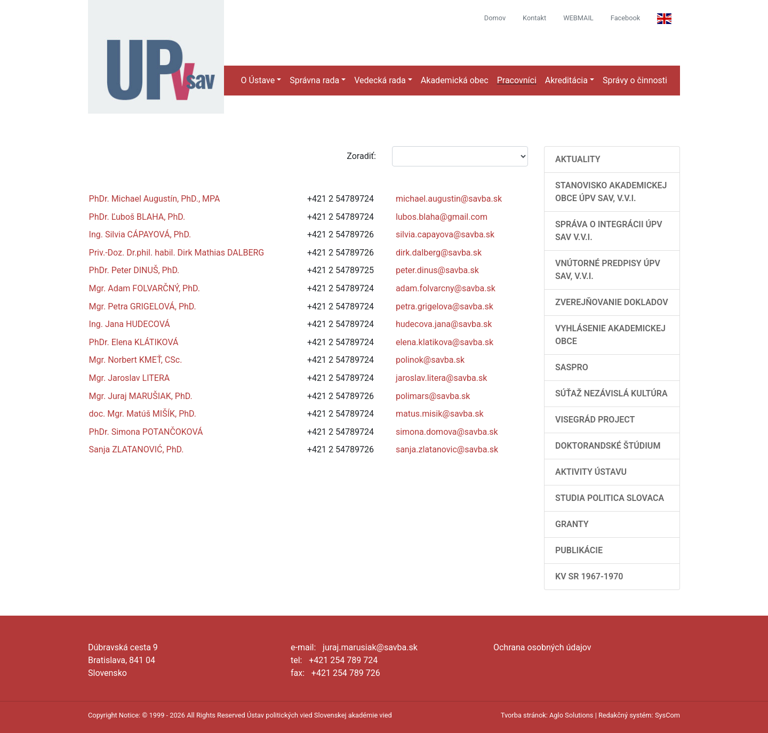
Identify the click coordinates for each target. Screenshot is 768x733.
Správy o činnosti (635, 80)
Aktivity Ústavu (591, 472)
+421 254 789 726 (345, 673)
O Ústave (258, 80)
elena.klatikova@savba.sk (444, 342)
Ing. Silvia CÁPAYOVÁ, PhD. (140, 234)
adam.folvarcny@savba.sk (445, 288)
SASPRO (571, 367)
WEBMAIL (578, 18)
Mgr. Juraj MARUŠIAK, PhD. (141, 396)
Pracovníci (517, 80)
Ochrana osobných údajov (542, 647)
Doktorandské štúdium (607, 446)
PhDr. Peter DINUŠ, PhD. (134, 270)
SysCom (667, 715)
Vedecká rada (380, 80)
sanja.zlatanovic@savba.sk (447, 449)
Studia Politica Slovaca (609, 498)
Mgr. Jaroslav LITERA (129, 378)
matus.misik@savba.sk (440, 414)
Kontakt (534, 18)
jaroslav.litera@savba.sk (441, 378)
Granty (572, 524)
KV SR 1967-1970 (589, 576)
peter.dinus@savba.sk (437, 270)
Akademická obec (455, 80)
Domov (495, 18)
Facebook (626, 18)
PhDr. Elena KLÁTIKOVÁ (134, 342)
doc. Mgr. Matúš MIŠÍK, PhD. (142, 414)
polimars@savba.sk (433, 396)
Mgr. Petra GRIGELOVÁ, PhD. (142, 306)
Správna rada (314, 80)
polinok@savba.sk (430, 360)
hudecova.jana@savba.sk (444, 324)
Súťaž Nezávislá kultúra (611, 393)
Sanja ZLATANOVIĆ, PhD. (136, 449)
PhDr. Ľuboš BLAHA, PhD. (137, 217)
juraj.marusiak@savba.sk (370, 647)
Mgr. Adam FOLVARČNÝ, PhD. (144, 288)
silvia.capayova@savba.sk (445, 234)
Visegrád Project (595, 420)
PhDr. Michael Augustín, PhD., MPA (154, 199)
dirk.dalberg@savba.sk (439, 253)
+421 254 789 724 (343, 660)
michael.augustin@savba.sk (449, 199)
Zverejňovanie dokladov (611, 302)
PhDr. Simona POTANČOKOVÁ (146, 432)
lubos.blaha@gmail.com (441, 217)
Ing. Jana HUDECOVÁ (129, 324)
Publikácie (579, 550)
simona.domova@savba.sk (447, 432)
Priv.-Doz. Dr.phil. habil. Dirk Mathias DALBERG (177, 253)
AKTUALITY (578, 159)
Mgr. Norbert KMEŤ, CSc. (135, 360)
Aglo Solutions (571, 715)
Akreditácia (566, 80)
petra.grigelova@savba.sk (444, 306)
